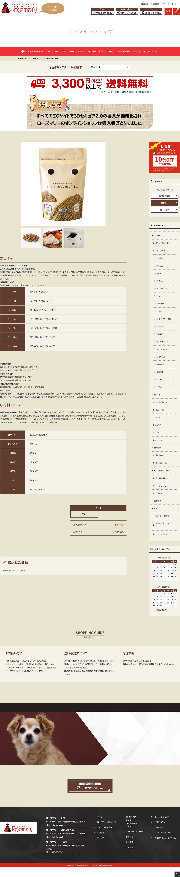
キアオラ (160, 282)
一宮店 (128, 836)
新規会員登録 (164, 195)
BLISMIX (160, 376)
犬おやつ (157, 454)
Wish (159, 274)
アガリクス (161, 360)
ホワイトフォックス (164, 321)
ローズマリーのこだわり (56, 51)
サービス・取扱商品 (77, 51)
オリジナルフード (162, 243)
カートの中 (164, 209)
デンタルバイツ (163, 345)
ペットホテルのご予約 (134, 841)
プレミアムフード (162, 251)
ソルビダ (160, 259)
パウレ (159, 384)
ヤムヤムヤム (162, 290)
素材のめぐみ (161, 485)
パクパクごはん (161, 543)
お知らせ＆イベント (35, 51)
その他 (157, 517)
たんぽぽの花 (161, 493)
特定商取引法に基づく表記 (165, 847)
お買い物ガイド (160, 831)
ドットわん (161, 306)
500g (84, 514)
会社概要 (144, 3)
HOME (99, 826)
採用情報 (155, 3)
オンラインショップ (151, 51)
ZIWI (159, 298)
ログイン (164, 202)
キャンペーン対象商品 (163, 524)
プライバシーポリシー (170, 3)
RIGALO (160, 266)
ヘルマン (160, 329)
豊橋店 (128, 830)
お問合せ (137, 51)
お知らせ (100, 847)
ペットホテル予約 (123, 51)
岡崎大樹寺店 (131, 833)
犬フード (157, 235)
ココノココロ (160, 501)
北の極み (159, 462)
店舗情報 (92, 51)
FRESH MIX (162, 368)
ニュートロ (159, 415)
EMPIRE (160, 337)
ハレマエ (160, 313)
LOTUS (160, 391)
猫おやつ (157, 509)
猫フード (157, 399)
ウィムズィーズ (161, 470)
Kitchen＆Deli (163, 352)
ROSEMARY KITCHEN (163, 477)
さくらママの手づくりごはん (164, 534)
